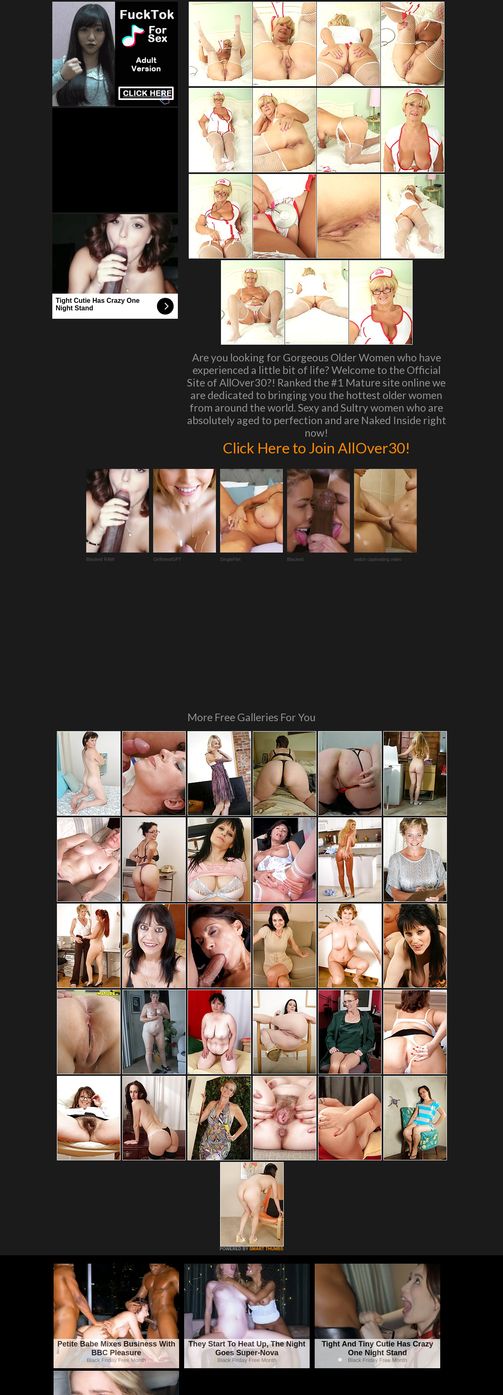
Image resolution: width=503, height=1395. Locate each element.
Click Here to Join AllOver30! (316, 447)
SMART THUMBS (266, 1134)
